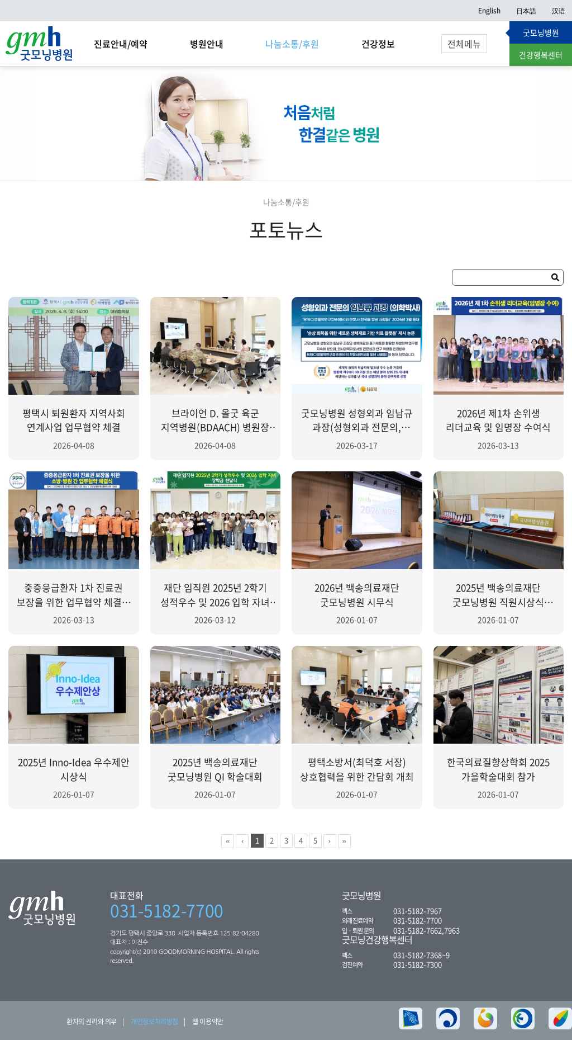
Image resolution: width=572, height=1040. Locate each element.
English (489, 11)
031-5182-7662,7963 (426, 930)
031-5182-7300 (417, 964)
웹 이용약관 (207, 1022)
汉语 (558, 11)
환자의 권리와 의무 (91, 1022)
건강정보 (378, 43)
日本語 (526, 11)
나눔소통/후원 (292, 43)
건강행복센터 (541, 54)
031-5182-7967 (417, 910)
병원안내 (206, 43)
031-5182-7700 (166, 910)
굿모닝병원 (541, 32)
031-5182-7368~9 (421, 954)
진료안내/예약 (120, 43)
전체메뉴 (464, 43)
